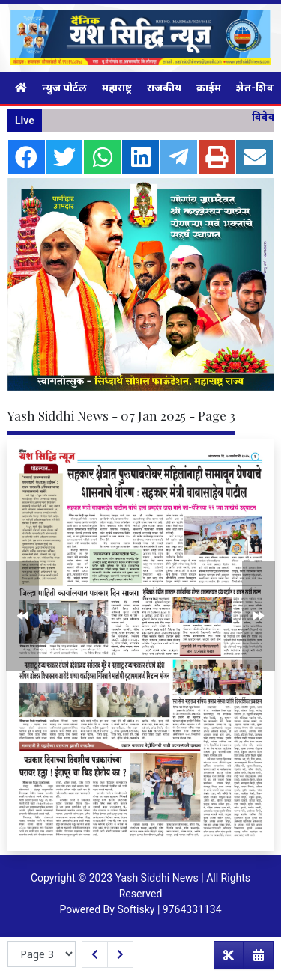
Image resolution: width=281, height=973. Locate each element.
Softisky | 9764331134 (169, 909)
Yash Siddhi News (157, 878)
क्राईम (208, 88)
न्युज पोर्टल (64, 88)
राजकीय (164, 88)
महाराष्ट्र (117, 88)
